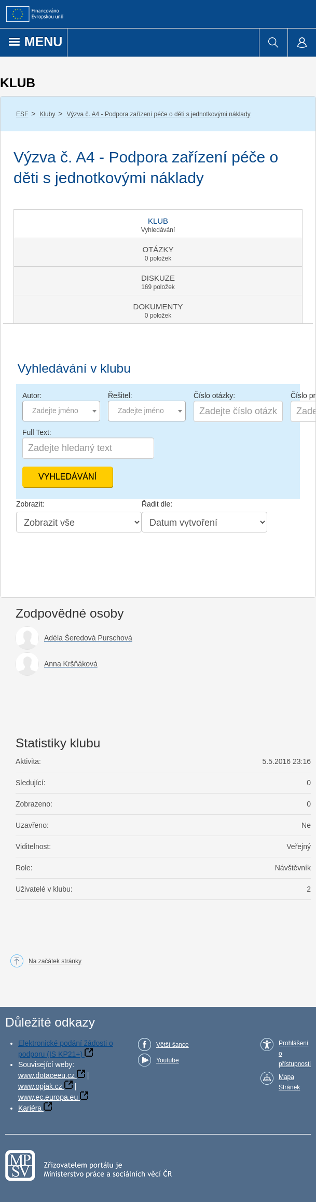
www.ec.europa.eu (48, 1097)
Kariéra (30, 1108)
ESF (22, 114)
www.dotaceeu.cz (46, 1075)
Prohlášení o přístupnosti (295, 1054)
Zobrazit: (30, 504)
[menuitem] (273, 43)
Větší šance (172, 1044)
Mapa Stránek (289, 1082)
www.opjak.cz (40, 1086)
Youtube (167, 1060)
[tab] (158, 223)
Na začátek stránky (55, 961)
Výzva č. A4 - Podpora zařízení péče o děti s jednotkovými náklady (159, 114)
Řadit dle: (157, 504)
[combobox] (61, 411)
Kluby (47, 114)
